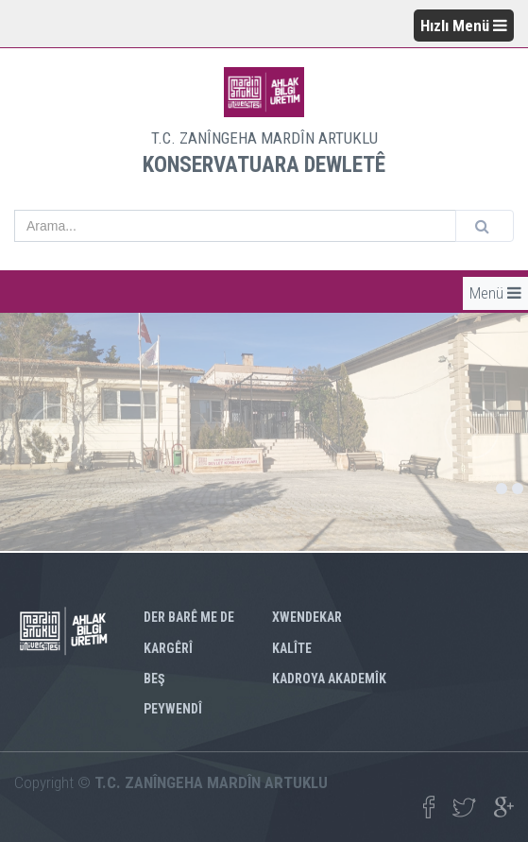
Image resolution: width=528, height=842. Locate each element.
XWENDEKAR (307, 617)
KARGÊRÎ (168, 648)
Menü (495, 293)
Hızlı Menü (463, 25)
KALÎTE (292, 648)
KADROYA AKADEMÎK (329, 678)
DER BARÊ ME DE (189, 617)
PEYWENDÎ (173, 708)
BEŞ (154, 678)
